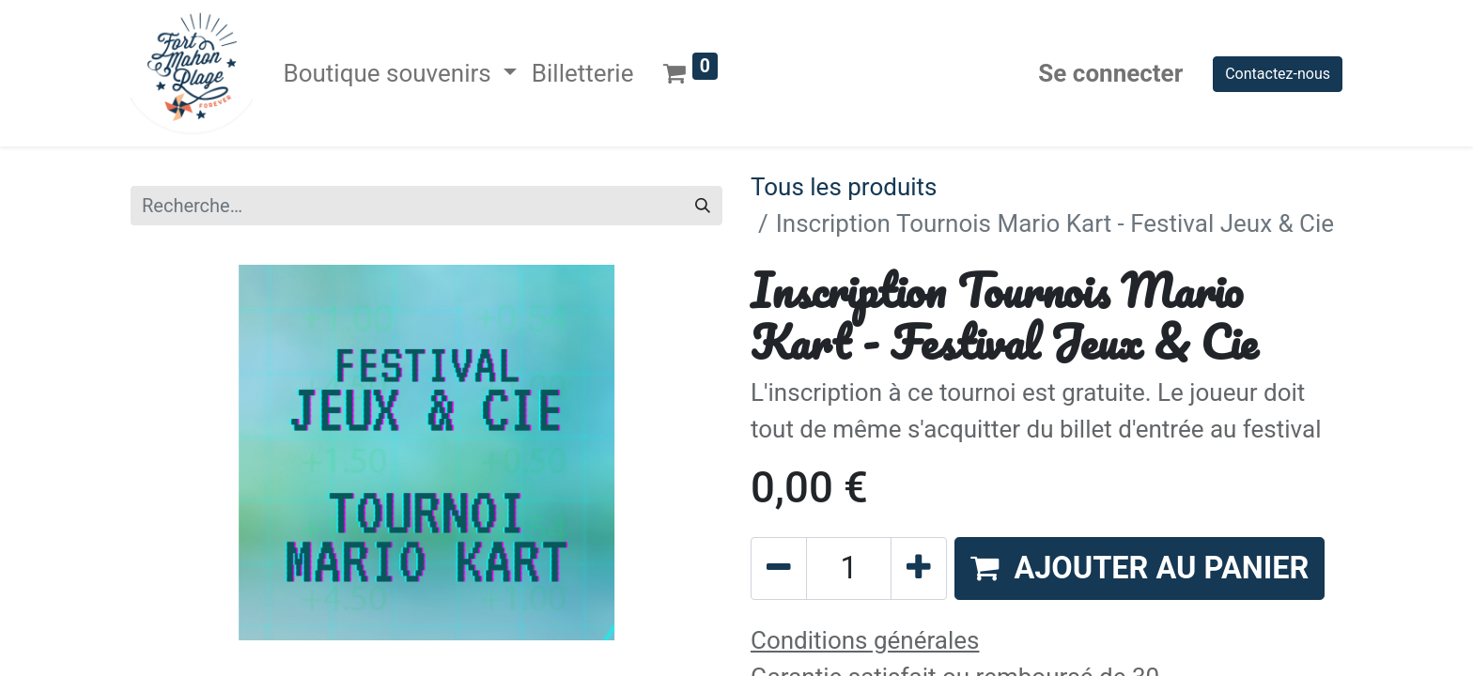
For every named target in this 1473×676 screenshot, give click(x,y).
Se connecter (1110, 73)
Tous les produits (844, 187)
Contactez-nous (1277, 74)
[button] (1139, 568)
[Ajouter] (919, 568)
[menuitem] (583, 74)
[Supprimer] (779, 568)
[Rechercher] (702, 205)
